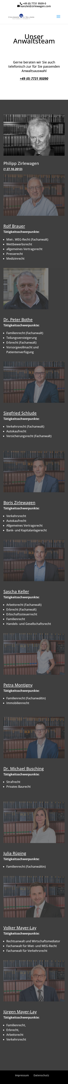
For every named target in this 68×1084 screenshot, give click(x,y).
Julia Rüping (14, 853)
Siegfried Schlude (20, 413)
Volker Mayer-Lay (19, 927)
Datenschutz (41, 1075)
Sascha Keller (16, 591)
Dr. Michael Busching (23, 768)
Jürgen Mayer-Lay (20, 1011)
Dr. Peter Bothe (18, 319)
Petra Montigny (17, 685)
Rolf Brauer (14, 226)
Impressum (22, 1075)
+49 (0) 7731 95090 (34, 78)
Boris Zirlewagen (19, 502)
